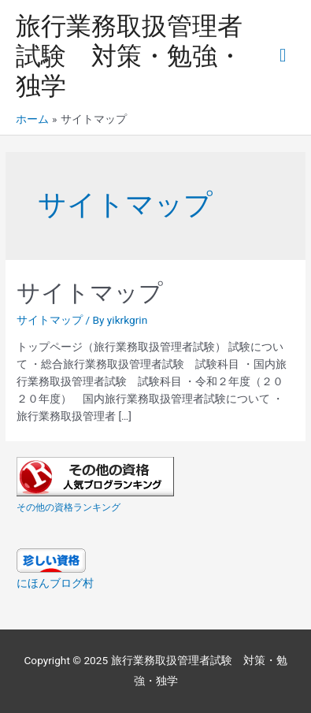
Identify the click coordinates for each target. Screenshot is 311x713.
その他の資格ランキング (68, 507)
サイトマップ (90, 292)
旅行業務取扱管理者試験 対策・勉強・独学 (129, 56)
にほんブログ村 (55, 583)
